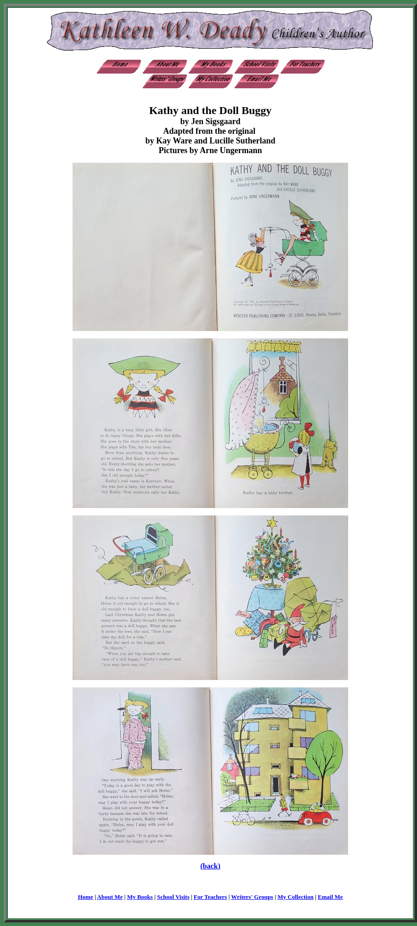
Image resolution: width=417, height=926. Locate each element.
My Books (140, 896)
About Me (110, 896)
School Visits (173, 896)
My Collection (295, 896)
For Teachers (210, 896)
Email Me (330, 896)
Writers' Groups (252, 896)
